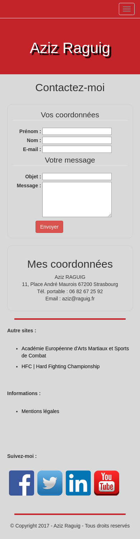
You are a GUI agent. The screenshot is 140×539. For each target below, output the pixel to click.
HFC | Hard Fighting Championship (61, 366)
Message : (29, 185)
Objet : (33, 176)
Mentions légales (40, 411)
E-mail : (32, 149)
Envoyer (49, 227)
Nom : (34, 140)
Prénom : (30, 131)
